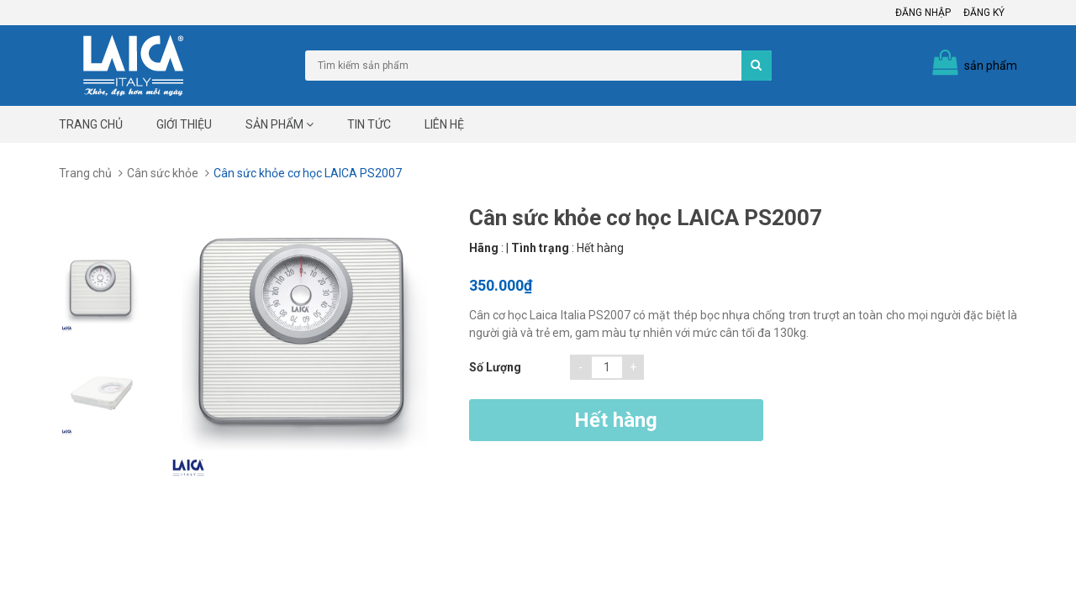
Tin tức (369, 124)
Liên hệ (444, 124)
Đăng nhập (923, 12)
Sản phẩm (279, 124)
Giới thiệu (184, 124)
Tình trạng (540, 248)
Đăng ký (984, 12)
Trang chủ (91, 124)
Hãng (483, 248)
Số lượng (495, 367)
